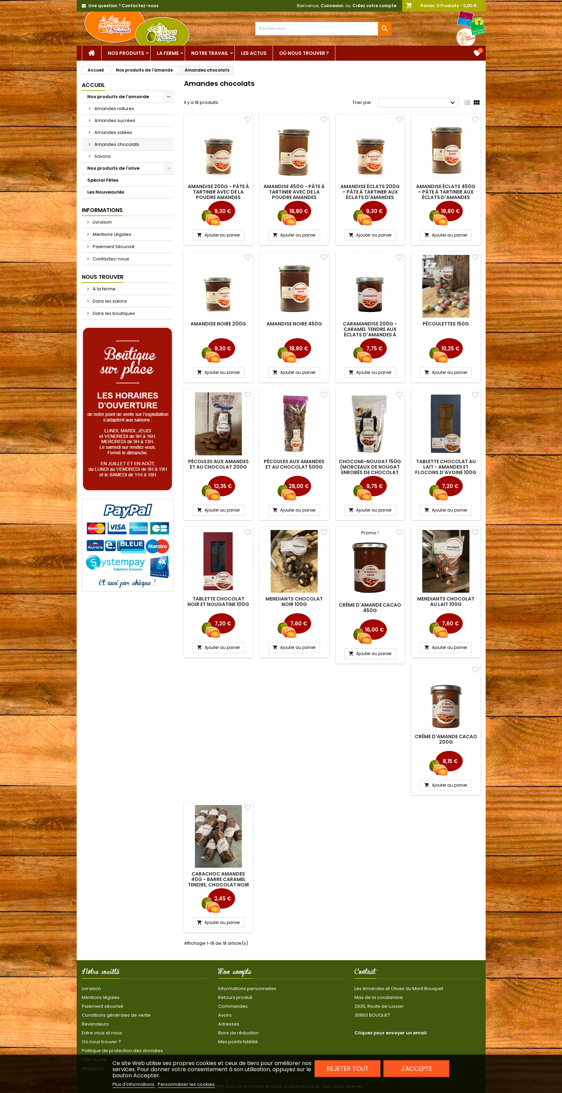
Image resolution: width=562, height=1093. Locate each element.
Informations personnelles (247, 988)
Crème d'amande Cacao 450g (370, 608)
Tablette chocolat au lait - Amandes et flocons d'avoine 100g (445, 467)
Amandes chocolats (116, 144)
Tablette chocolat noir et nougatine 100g (218, 601)
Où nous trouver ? (304, 53)
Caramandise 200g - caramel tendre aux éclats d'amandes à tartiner (370, 332)
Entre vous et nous (102, 1033)
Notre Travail (209, 53)
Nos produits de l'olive (113, 168)
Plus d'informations (133, 1084)
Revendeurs (95, 1024)
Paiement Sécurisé (113, 246)
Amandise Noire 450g (294, 323)
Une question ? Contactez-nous (123, 6)
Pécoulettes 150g (446, 323)
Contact (365, 973)
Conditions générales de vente (116, 1015)
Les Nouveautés (105, 192)
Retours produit (235, 997)
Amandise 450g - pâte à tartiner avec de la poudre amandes (294, 192)
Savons (102, 156)
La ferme (168, 53)
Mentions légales (101, 997)
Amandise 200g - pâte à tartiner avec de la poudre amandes (218, 192)
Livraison (102, 222)
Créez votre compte (374, 6)
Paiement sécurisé (102, 1006)
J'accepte (416, 1068)
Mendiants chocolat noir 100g (294, 601)
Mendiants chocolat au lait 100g (445, 601)
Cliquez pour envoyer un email (390, 1033)
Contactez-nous (110, 259)
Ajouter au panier (218, 235)
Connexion (332, 6)
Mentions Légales (111, 234)
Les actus (254, 53)
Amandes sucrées (114, 120)
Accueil (93, 85)
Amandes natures (114, 108)
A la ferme (104, 289)
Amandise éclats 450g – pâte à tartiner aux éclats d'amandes (445, 192)
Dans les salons (109, 301)
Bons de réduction (238, 1033)
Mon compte (235, 973)
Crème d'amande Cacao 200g (446, 739)
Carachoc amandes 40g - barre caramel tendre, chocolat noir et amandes (218, 882)
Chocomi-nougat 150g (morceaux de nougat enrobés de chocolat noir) (370, 469)
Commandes (233, 1006)
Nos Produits (126, 53)
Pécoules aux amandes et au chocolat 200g (218, 464)
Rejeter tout (348, 1068)
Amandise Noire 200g (218, 323)
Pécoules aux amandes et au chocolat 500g (294, 464)
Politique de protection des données (122, 1050)
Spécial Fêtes (102, 180)
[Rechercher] (323, 28)
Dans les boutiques (113, 313)
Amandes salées (113, 132)
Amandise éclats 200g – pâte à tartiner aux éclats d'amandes (370, 192)
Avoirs (225, 1015)
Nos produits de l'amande (118, 96)
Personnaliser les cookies (186, 1084)
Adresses (228, 1024)
